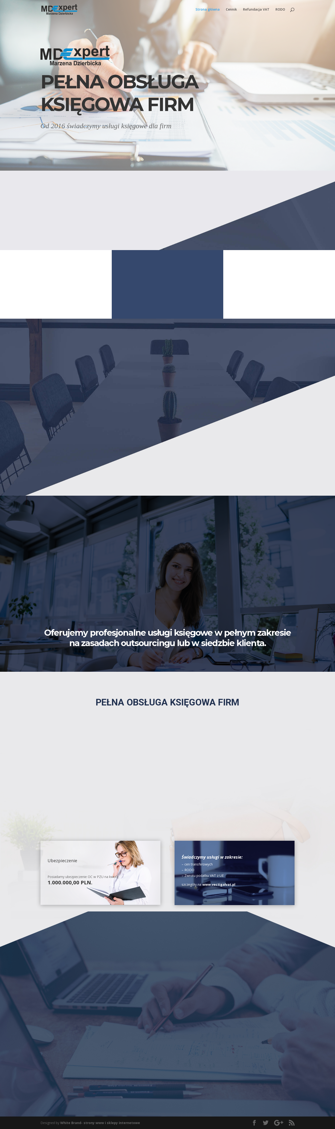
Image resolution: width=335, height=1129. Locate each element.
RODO (280, 10)
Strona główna (207, 10)
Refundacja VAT (256, 10)
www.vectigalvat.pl (218, 884)
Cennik (231, 10)
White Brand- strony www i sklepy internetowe (100, 1123)
